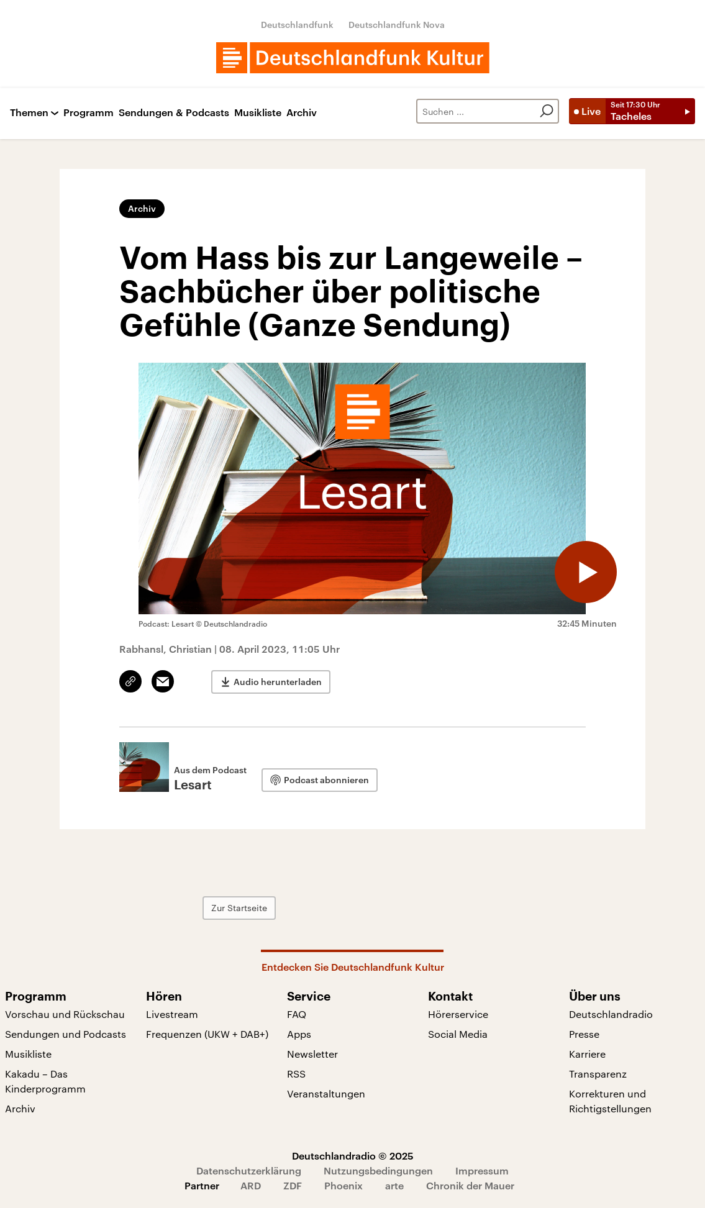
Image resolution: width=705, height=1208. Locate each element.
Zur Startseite (239, 907)
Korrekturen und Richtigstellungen (610, 1101)
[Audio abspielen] (586, 572)
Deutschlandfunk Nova (396, 24)
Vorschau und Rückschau (65, 1014)
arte (394, 1185)
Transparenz (598, 1073)
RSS (296, 1073)
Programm (88, 112)
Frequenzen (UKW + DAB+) (207, 1034)
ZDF (292, 1185)
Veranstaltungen (326, 1093)
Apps (299, 1034)
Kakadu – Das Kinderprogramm (45, 1081)
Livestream (172, 1014)
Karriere (587, 1054)
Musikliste (257, 112)
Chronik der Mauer (470, 1185)
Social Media (458, 1034)
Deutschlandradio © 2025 (353, 1155)
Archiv (301, 112)
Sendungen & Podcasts (174, 112)
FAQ (296, 1014)
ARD (250, 1185)
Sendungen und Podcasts (65, 1034)
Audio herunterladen (278, 681)
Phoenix (343, 1185)
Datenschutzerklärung (248, 1170)
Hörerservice (458, 1014)
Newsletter (312, 1054)
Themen (29, 112)
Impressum (482, 1170)
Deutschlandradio (611, 1014)
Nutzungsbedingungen (378, 1170)
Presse (584, 1034)
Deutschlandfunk (297, 24)
